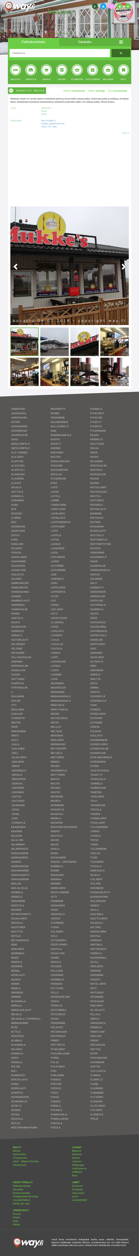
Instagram (77, 1189)
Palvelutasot (19, 1165)
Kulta (15, 1221)
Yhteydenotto (20, 1157)
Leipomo (77, 1161)
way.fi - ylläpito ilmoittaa (26, 1161)
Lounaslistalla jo (21, 1199)
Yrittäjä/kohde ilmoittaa (25, 1196)
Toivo (117, 91)
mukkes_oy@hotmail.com (52, 123)
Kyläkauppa (78, 1165)
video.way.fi (78, 1193)
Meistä (16, 1150)
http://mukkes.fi (48, 120)
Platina (16, 1224)
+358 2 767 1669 (48, 126)
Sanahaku (18, 1189)
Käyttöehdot (19, 1154)
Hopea (16, 1217)
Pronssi (17, 1213)
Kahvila (76, 1157)
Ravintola (77, 1154)
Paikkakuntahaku (22, 1185)
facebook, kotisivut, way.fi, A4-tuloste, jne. (60, 33)
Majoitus (76, 1150)
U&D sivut (59, 12)
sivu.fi (75, 1196)
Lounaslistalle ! (80, 1199)
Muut (74, 1175)
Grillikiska (77, 1171)
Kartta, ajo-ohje (21, 1203)
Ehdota (74, 91)
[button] (121, 42)
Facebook (77, 1185)
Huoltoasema (79, 1168)
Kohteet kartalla (21, 1193)
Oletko (96, 91)
